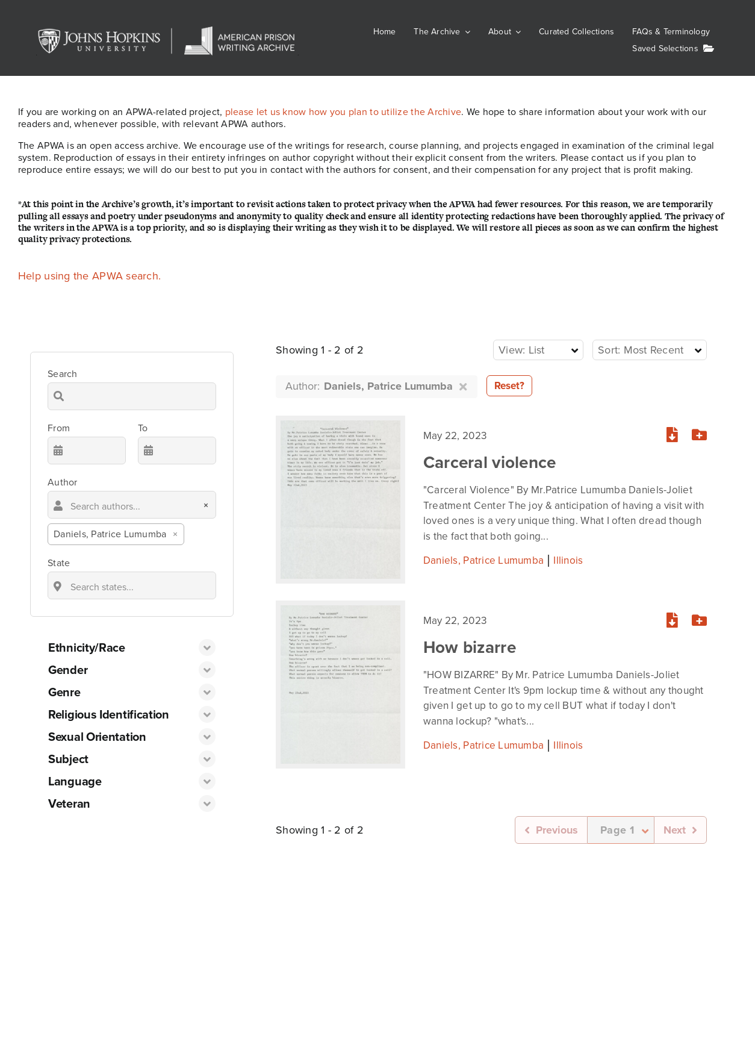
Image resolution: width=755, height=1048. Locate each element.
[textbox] (525, 350)
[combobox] (132, 518)
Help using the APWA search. (89, 276)
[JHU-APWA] (167, 32)
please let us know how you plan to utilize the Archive (343, 112)
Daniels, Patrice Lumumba (483, 556)
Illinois (568, 556)
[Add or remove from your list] (699, 431)
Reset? (509, 385)
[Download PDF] (672, 431)
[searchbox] (132, 505)
